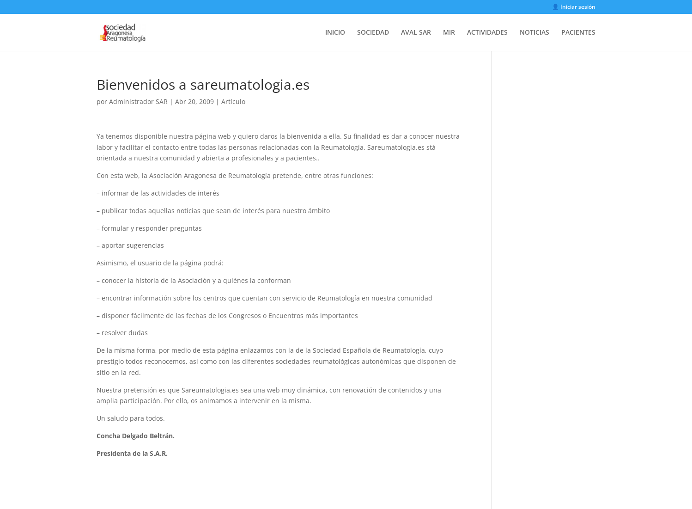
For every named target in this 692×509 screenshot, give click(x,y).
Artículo (233, 101)
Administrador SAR (138, 101)
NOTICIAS (534, 33)
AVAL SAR (416, 33)
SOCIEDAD (373, 33)
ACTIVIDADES (487, 33)
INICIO (335, 33)
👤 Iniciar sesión (573, 7)
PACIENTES (578, 33)
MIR (449, 33)
